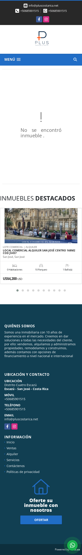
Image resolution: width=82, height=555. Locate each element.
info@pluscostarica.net (21, 419)
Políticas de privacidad (23, 472)
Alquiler (12, 454)
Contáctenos (16, 466)
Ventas (11, 448)
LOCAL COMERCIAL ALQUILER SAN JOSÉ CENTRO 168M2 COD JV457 (39, 251)
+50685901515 (29, 11)
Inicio (10, 442)
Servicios (13, 460)
